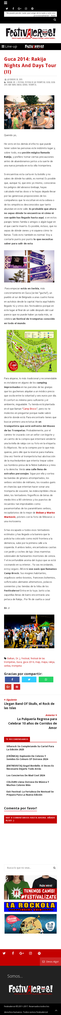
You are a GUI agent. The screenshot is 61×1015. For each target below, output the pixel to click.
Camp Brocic (30, 409)
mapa (44, 661)
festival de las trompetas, (35, 82)
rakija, (19, 84)
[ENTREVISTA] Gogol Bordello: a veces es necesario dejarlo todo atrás (30, 767)
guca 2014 (28, 661)
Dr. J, (15, 82)
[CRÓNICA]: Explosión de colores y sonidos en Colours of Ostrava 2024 (27, 757)
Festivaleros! (10, 1006)
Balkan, (10, 82)
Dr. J (18, 658)
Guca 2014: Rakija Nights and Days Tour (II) (30, 65)
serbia (7, 665)
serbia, (25, 84)
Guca (19, 661)
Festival (25, 658)
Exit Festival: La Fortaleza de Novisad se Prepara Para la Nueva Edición (30, 793)
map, (10, 84)
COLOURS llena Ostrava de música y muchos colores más (28, 783)
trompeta (17, 665)
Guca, (48, 82)
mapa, (14, 84)
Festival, (21, 82)
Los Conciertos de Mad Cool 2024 (26, 775)
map (37, 661)
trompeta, (32, 84)
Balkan (10, 658)
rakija (51, 661)
